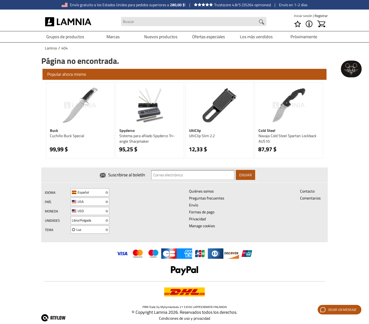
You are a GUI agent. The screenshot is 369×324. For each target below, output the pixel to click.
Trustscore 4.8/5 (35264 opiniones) (232, 5)
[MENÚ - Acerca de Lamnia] (309, 24)
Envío (193, 205)
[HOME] (68, 21)
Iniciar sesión (303, 15)
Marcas (113, 36)
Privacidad (197, 219)
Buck (54, 130)
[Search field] (193, 21)
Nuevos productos (160, 36)
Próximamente (303, 36)
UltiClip (195, 130)
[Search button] (261, 22)
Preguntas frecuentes (206, 198)
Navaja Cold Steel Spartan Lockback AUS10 (287, 138)
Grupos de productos (65, 36)
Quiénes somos (201, 191)
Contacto (307, 191)
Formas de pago (201, 212)
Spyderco (127, 130)
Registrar (321, 15)
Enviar (245, 175)
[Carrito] (321, 24)
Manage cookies (202, 226)
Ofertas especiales (208, 36)
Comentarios (310, 198)
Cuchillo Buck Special (67, 136)
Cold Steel (266, 130)
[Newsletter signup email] (193, 175)
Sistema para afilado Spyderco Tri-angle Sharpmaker (147, 138)
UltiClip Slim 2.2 (202, 136)
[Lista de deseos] (297, 24)
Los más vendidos (256, 36)
